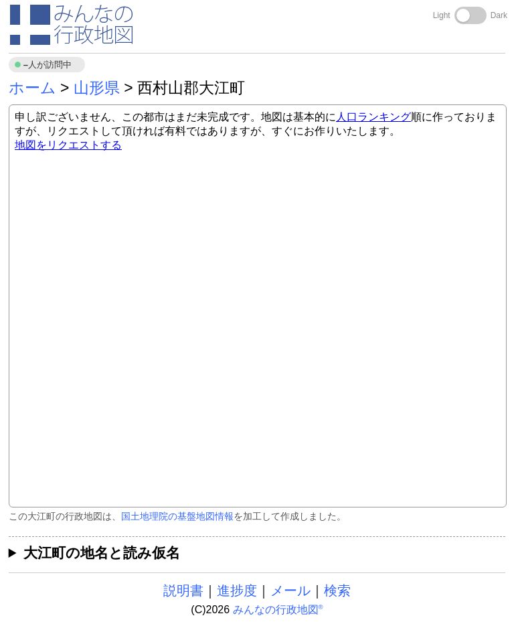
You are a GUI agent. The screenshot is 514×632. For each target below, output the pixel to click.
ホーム (32, 87)
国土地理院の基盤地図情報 (177, 516)
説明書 (183, 590)
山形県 (97, 87)
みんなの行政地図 (278, 609)
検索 (337, 590)
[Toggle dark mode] (470, 15)
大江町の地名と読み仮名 (101, 552)
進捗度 (237, 590)
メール (290, 590)
